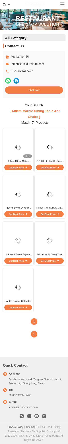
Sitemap (30, 427)
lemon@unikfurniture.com (27, 63)
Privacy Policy (15, 427)
